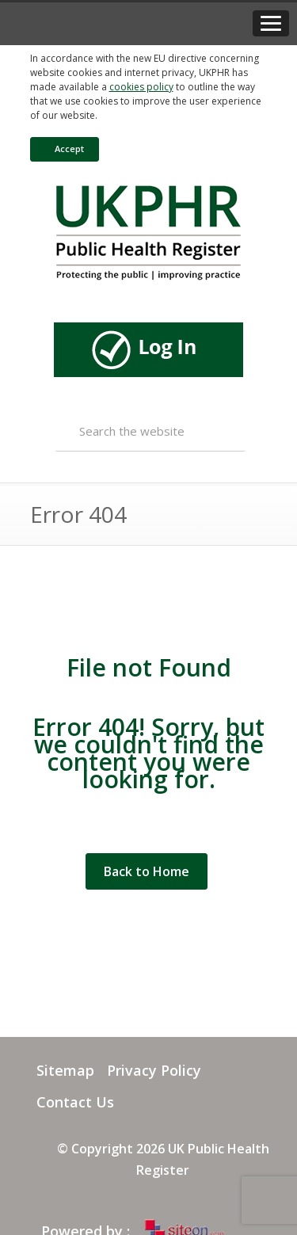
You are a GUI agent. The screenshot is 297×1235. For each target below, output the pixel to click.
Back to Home (146, 871)
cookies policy (141, 86)
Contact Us (75, 1101)
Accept (62, 148)
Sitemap (65, 1070)
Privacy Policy (154, 1070)
